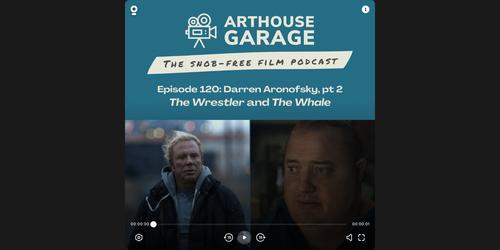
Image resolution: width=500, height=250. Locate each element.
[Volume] (351, 237)
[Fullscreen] (361, 237)
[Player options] (138, 237)
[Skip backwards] (228, 237)
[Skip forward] (260, 237)
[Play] (244, 237)
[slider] (153, 224)
